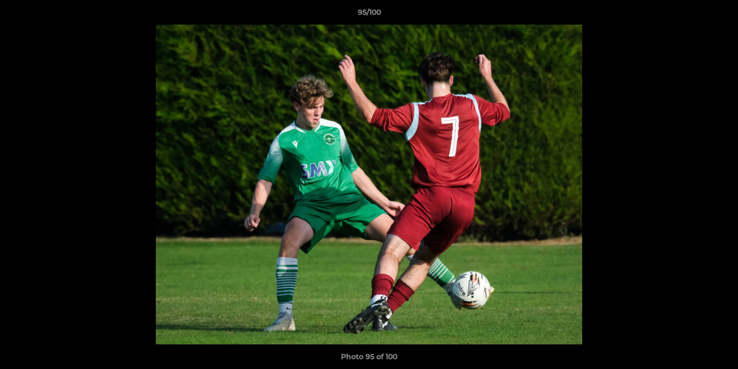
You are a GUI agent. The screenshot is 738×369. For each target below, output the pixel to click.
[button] (719, 14)
